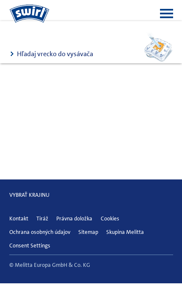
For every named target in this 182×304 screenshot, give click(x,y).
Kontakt (18, 218)
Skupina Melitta (125, 232)
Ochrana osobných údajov (39, 232)
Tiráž (42, 218)
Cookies (110, 218)
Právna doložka (74, 218)
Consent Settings (29, 245)
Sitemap (88, 232)
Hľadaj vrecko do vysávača (55, 53)
